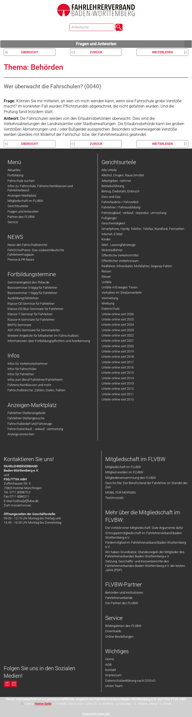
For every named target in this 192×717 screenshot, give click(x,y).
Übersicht (29, 52)
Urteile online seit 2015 (118, 373)
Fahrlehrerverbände (118, 598)
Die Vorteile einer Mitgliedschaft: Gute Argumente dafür (144, 528)
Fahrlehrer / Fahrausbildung (121, 207)
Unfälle (107, 282)
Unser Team (114, 686)
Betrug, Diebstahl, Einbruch (121, 191)
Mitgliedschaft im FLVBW (25, 201)
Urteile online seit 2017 (118, 362)
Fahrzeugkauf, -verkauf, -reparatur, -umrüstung (134, 213)
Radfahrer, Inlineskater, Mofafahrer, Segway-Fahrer (137, 266)
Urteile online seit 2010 (118, 399)
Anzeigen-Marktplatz (22, 195)
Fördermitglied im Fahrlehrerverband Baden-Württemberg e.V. (145, 545)
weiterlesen (162, 52)
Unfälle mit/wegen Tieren (120, 287)
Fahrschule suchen (21, 181)
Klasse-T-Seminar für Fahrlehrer (30, 314)
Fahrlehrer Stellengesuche (26, 418)
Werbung (108, 303)
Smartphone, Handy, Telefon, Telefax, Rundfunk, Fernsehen (143, 229)
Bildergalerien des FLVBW (123, 626)
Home (109, 659)
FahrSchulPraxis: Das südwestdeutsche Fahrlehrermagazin (36, 252)
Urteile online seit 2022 (118, 335)
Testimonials (114, 498)
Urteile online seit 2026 (118, 314)
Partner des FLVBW (21, 217)
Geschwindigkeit (113, 223)
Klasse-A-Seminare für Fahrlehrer (31, 319)
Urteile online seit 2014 (118, 378)
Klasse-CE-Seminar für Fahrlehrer (31, 303)
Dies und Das (111, 197)
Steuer (106, 276)
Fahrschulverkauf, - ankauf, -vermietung (35, 429)
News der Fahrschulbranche (27, 245)
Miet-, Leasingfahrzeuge (119, 245)
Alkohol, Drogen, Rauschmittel (123, 175)
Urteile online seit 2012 (118, 389)
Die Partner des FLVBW (121, 603)
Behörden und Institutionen (124, 592)
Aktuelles (14, 170)
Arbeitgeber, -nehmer (116, 181)
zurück (96, 52)
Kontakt (110, 670)
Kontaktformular (21, 505)
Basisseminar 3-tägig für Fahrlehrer (32, 287)
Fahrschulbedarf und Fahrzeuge (30, 424)
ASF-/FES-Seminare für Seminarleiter (34, 330)
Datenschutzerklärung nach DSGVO (130, 680)
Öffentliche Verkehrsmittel (120, 255)
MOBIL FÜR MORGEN (120, 492)
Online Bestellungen (119, 636)
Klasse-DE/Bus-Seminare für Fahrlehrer (35, 309)
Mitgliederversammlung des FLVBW (130, 478)
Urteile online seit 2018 (118, 356)
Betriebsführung (113, 186)
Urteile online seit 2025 (118, 319)
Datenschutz (111, 308)
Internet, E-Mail (112, 234)
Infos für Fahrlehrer (21, 374)
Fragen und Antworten (134, 44)
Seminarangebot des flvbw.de (28, 282)
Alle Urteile (109, 170)
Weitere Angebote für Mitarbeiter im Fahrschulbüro (43, 335)
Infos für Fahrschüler (22, 369)
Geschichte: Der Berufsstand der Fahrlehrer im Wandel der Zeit (146, 485)
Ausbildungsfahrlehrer (23, 298)
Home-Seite (43, 703)
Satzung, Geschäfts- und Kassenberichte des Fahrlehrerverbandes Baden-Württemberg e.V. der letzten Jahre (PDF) (145, 565)
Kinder (106, 239)
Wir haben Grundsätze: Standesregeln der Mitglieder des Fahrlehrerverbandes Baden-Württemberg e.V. (144, 554)
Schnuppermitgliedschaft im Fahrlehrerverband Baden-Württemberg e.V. (143, 535)
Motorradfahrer (112, 250)
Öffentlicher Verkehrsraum (120, 261)
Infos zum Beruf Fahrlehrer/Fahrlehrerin (35, 380)
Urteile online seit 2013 (118, 383)
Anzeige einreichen (21, 434)
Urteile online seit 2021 (118, 340)
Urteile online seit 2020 (118, 346)
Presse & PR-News (21, 259)
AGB (108, 664)
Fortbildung (15, 175)
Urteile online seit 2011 (118, 394)
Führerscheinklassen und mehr (29, 385)
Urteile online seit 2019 (118, 351)
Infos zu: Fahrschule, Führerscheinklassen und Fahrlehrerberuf (40, 188)
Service (13, 222)
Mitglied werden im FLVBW (124, 472)
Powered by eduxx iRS (96, 713)
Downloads (113, 631)
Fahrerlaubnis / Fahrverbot (120, 202)
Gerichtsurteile (18, 206)
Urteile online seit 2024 (118, 324)
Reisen (106, 271)
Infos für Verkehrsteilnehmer (28, 364)
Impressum (113, 675)
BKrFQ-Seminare (19, 325)
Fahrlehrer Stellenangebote (27, 413)
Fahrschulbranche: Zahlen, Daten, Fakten (36, 390)
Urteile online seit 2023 (118, 330)
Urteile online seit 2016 (118, 367)
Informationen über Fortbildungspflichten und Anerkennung (49, 341)
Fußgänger (109, 218)
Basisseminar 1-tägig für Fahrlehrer (32, 293)
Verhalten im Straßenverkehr (122, 292)
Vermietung (110, 298)
